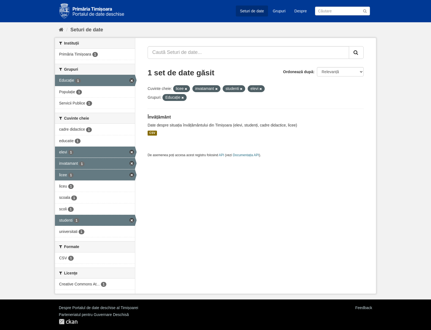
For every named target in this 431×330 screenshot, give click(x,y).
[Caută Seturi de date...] (248, 52)
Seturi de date (252, 11)
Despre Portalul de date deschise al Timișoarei (98, 308)
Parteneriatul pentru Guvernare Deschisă (94, 314)
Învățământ (159, 117)
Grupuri (279, 11)
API (221, 155)
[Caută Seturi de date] (342, 11)
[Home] (61, 29)
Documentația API (246, 155)
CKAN (68, 321)
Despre (300, 11)
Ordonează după (298, 72)
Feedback (363, 308)
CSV (152, 133)
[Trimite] (365, 10)
